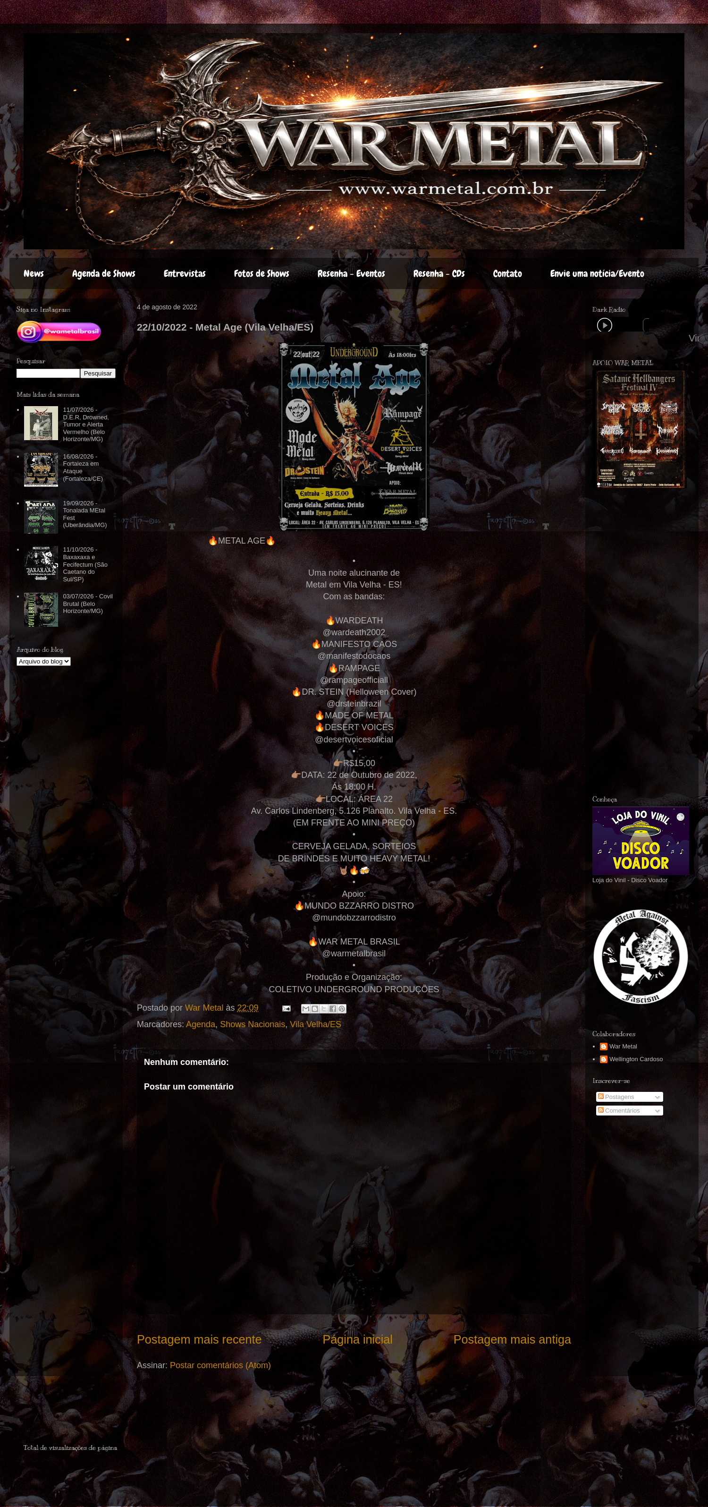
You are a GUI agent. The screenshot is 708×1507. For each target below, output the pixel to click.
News (34, 273)
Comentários (619, 1110)
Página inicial (357, 1339)
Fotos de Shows (261, 273)
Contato (507, 273)
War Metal (623, 1046)
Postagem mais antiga (512, 1339)
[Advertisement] (79, 1414)
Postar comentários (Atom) (220, 1365)
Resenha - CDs (439, 273)
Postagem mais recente (199, 1339)
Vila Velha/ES (315, 1024)
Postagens (616, 1096)
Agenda (200, 1024)
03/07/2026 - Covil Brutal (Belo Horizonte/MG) (88, 603)
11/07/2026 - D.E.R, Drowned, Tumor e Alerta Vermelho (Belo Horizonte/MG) (86, 424)
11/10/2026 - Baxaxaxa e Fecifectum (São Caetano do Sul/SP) (85, 564)
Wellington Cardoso (636, 1059)
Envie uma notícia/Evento (597, 273)
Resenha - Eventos (351, 273)
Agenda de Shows (103, 273)
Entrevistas (185, 273)
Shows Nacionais (252, 1024)
